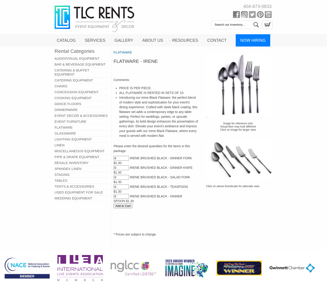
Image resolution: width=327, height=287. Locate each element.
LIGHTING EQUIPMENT (73, 139)
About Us (152, 40)
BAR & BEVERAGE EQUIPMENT (80, 64)
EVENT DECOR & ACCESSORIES (81, 116)
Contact (217, 40)
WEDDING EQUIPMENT (73, 198)
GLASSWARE (65, 133)
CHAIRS (60, 86)
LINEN (59, 145)
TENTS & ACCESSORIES (74, 186)
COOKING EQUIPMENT (73, 98)
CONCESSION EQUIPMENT (76, 92)
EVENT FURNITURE (70, 121)
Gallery (123, 40)
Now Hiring (253, 40)
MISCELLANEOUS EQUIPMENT (79, 151)
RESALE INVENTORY (71, 163)
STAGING (61, 175)
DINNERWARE (66, 110)
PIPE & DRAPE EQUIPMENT (76, 157)
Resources (185, 40)
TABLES (60, 180)
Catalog (66, 40)
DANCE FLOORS (67, 104)
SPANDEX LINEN (68, 169)
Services (95, 40)
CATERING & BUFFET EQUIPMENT (71, 72)
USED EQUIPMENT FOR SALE (78, 192)
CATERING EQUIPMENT (73, 80)
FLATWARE (63, 127)
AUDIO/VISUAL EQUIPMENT (76, 58)
